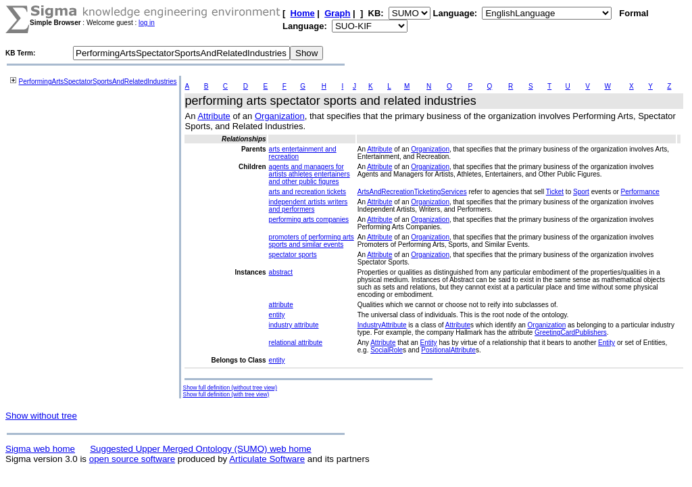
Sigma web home (40, 449)
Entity (428, 342)
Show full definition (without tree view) (230, 387)
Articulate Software (267, 459)
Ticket (555, 191)
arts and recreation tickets (308, 191)
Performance (640, 191)
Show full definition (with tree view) (226, 394)
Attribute (213, 116)
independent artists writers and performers (308, 205)
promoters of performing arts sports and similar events (311, 240)
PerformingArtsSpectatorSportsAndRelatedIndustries (98, 81)
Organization (280, 116)
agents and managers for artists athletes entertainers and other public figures (309, 174)
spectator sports (293, 254)
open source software (132, 459)
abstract (281, 272)
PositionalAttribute (448, 350)
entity (277, 315)
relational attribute (296, 342)
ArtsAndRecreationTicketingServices (412, 191)
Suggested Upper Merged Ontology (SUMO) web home (200, 449)
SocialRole (386, 350)
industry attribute (294, 325)
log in (147, 22)
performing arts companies (309, 219)
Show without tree (41, 416)
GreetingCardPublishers (571, 332)
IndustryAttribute (382, 325)
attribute (281, 304)
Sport (581, 191)
